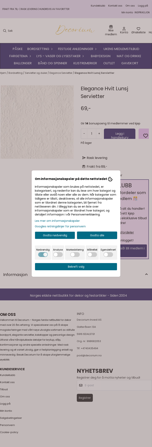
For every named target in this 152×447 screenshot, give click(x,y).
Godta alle (97, 235)
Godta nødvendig (55, 235)
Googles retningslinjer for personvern (60, 226)
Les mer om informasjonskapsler (57, 221)
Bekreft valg (76, 267)
